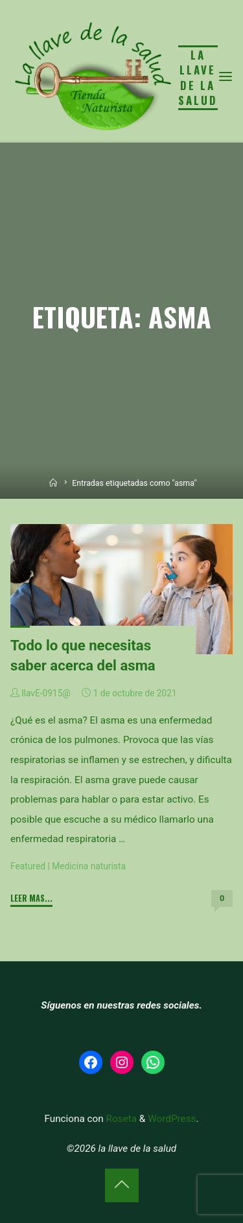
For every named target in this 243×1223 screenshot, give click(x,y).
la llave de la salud (198, 78)
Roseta (120, 1119)
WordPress (172, 1119)
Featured (27, 866)
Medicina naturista (89, 866)
